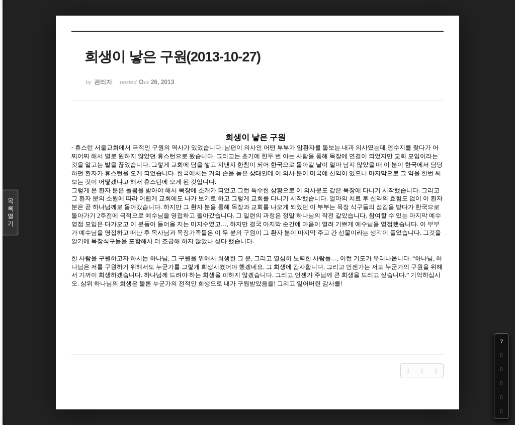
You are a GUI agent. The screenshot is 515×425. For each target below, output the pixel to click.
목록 (11, 212)
